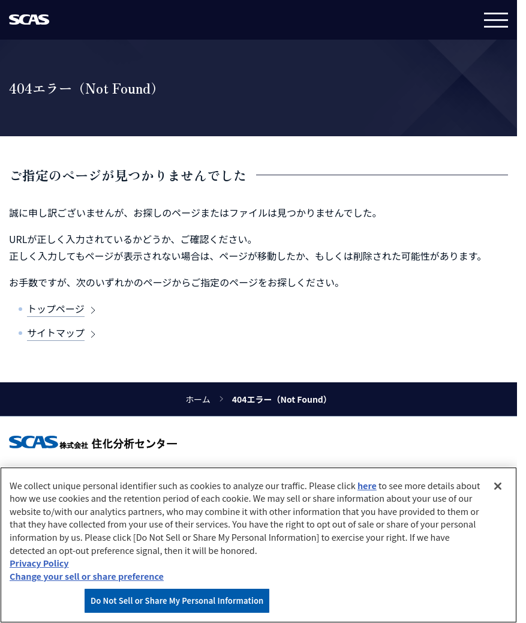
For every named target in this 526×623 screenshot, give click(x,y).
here (367, 485)
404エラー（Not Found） (282, 399)
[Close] (498, 486)
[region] (258, 545)
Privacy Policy (39, 562)
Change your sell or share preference (87, 576)
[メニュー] (496, 20)
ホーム (198, 399)
